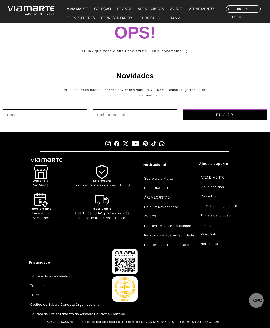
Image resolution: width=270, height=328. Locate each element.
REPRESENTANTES (117, 17)
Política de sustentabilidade (167, 226)
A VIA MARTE (77, 8)
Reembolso (210, 234)
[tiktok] (154, 143)
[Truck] (102, 206)
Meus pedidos (212, 187)
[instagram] (108, 143)
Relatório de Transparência (166, 245)
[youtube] (135, 143)
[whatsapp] (162, 143)
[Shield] (102, 176)
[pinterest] (145, 143)
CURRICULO (150, 17)
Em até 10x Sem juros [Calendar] (40, 206)
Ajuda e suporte (213, 163)
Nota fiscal (209, 243)
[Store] (41, 176)
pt (228, 17)
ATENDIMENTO (201, 8)
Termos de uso (42, 285)
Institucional (154, 164)
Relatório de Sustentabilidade (169, 235)
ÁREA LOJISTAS (151, 8)
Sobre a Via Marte (158, 178)
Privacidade (39, 262)
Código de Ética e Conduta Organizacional (65, 304)
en (233, 17)
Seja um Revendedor (161, 207)
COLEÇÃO (102, 8)
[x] (125, 143)
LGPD (34, 295)
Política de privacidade (49, 276)
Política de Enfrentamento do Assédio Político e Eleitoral (77, 314)
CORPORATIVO (156, 188)
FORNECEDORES (81, 17)
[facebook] (116, 143)
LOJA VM (173, 17)
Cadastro (208, 196)
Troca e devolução (216, 215)
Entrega (207, 225)
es (239, 17)
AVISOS (176, 8)
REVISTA (124, 8)
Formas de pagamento (219, 206)
